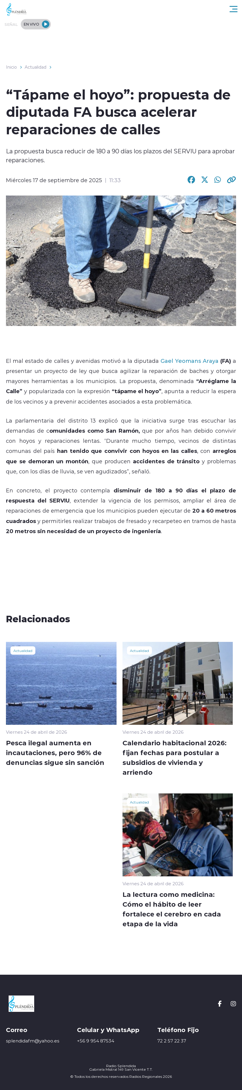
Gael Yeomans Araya (189, 360)
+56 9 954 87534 (95, 1041)
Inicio (11, 67)
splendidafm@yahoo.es (32, 1041)
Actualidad (35, 67)
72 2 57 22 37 (171, 1041)
